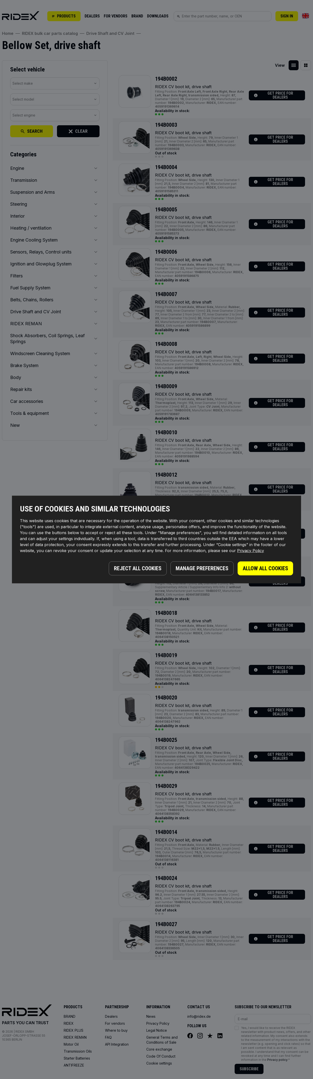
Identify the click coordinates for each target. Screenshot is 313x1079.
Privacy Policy (250, 550)
